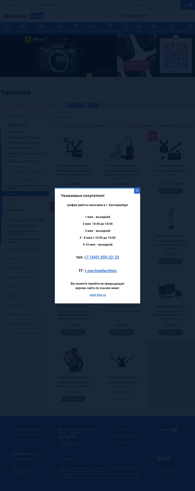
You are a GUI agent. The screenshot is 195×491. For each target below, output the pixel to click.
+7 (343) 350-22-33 (101, 246)
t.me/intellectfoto (101, 259)
